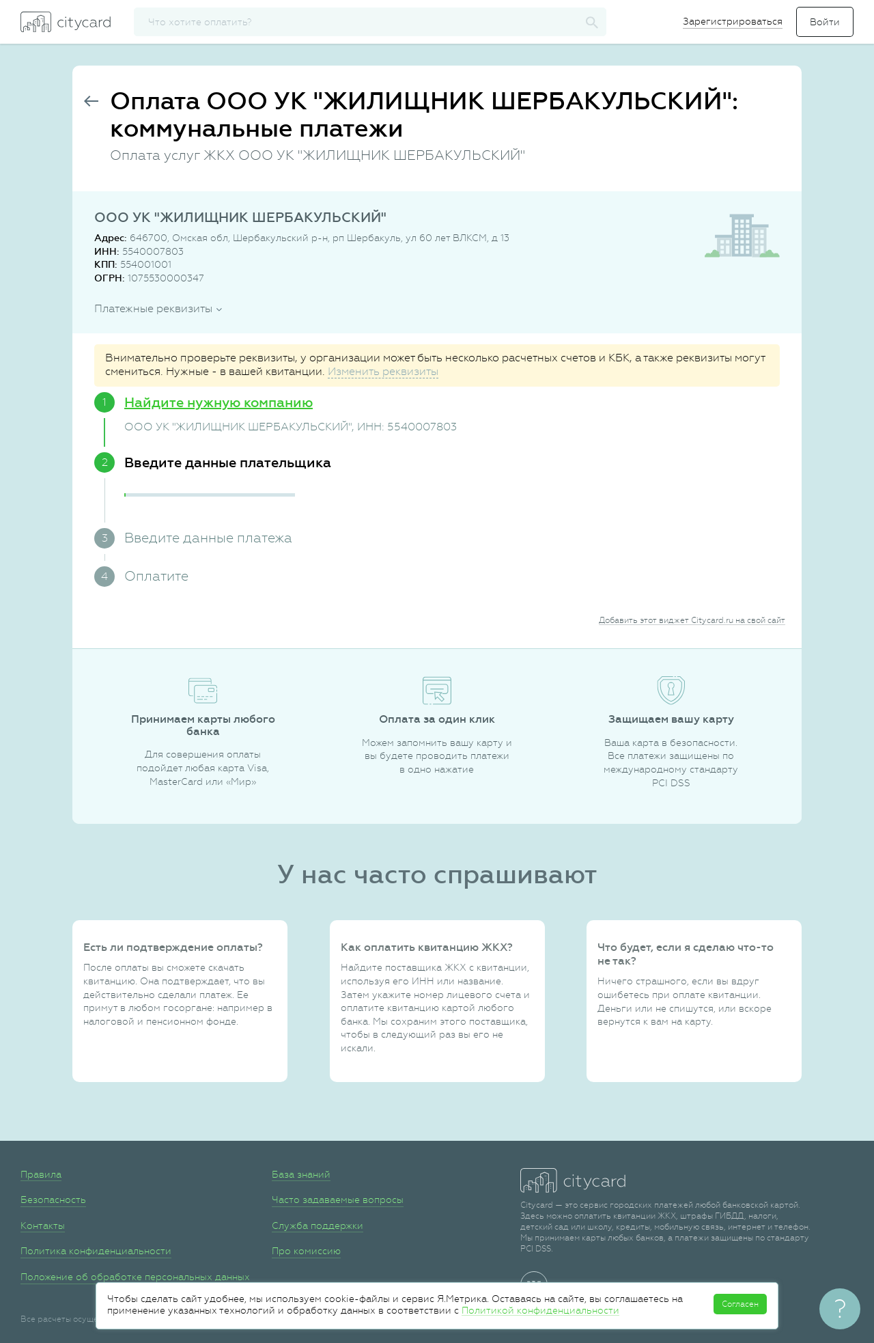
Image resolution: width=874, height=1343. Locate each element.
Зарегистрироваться (733, 21)
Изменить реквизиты (383, 371)
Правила (40, 1174)
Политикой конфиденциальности (540, 1310)
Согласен (740, 1304)
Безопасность (53, 1199)
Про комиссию (306, 1250)
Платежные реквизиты (153, 308)
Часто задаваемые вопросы (338, 1199)
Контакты (42, 1225)
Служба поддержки (317, 1225)
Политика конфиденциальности (95, 1250)
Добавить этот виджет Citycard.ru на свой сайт (692, 620)
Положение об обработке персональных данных (135, 1276)
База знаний (301, 1174)
